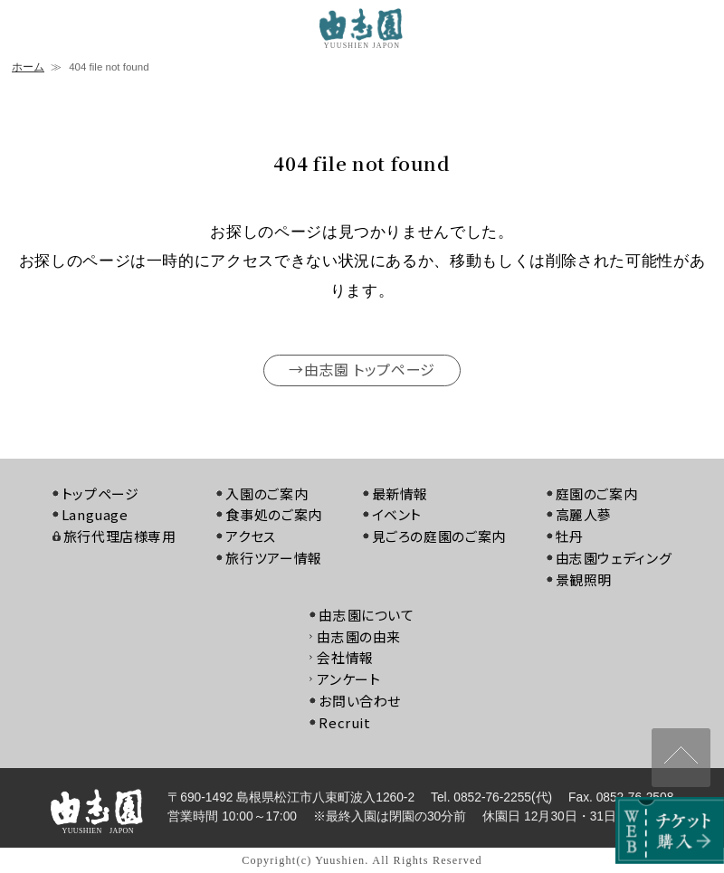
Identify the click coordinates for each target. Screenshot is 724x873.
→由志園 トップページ (362, 369)
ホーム (28, 67)
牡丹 (570, 536)
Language (95, 514)
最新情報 (400, 493)
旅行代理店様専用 (119, 536)
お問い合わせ (360, 700)
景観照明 (584, 579)
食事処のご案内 (273, 514)
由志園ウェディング (614, 557)
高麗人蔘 (584, 514)
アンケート (348, 678)
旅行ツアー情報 (273, 557)
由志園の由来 (359, 636)
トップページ (100, 493)
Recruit (344, 722)
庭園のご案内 (597, 493)
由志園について (366, 614)
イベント (397, 514)
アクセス (250, 536)
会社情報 (345, 657)
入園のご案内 (266, 493)
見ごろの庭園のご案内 (439, 536)
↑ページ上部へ (681, 757)
